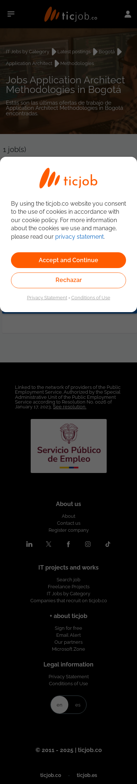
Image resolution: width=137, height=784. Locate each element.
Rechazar (69, 280)
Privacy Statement (47, 297)
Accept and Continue (68, 260)
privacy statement (79, 236)
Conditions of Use (90, 297)
